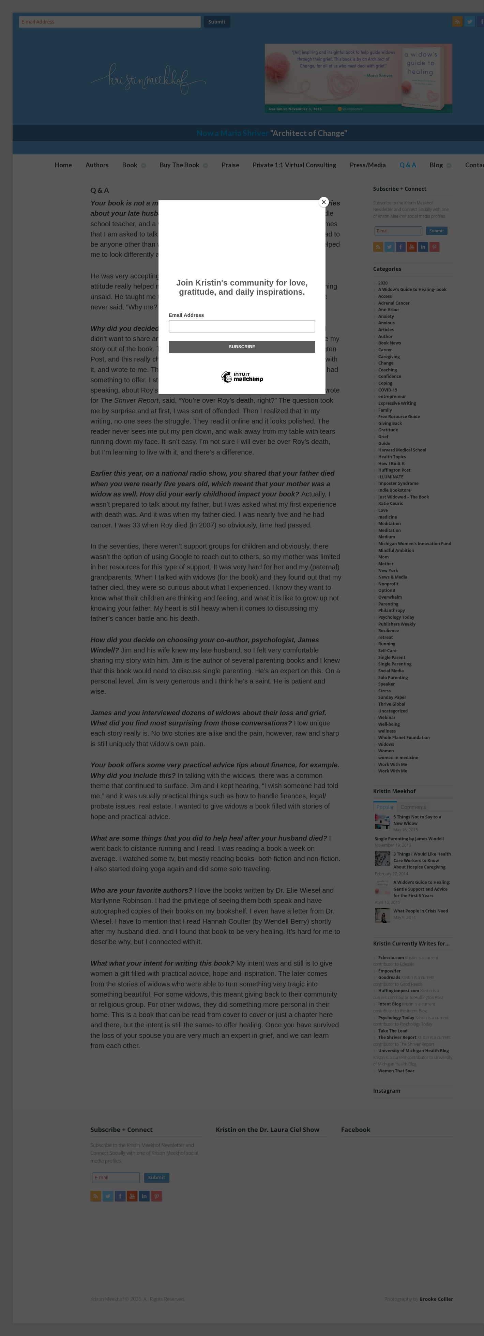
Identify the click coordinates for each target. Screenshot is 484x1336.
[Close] (324, 202)
